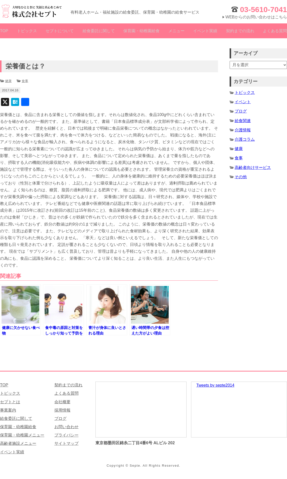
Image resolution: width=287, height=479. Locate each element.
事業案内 (8, 410)
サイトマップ (66, 443)
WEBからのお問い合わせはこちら (256, 17)
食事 (25, 81)
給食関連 (243, 121)
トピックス (27, 31)
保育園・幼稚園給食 (141, 31)
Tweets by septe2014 (215, 385)
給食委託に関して (99, 31)
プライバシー (66, 435)
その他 (241, 177)
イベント (243, 102)
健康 (8, 81)
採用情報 (62, 410)
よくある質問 (275, 31)
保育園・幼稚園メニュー (22, 435)
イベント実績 (205, 31)
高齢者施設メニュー (18, 443)
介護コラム (245, 139)
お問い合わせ (66, 427)
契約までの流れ (240, 31)
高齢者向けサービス (253, 167)
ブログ (241, 111)
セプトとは (10, 402)
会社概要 (62, 402)
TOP (4, 31)
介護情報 (243, 130)
